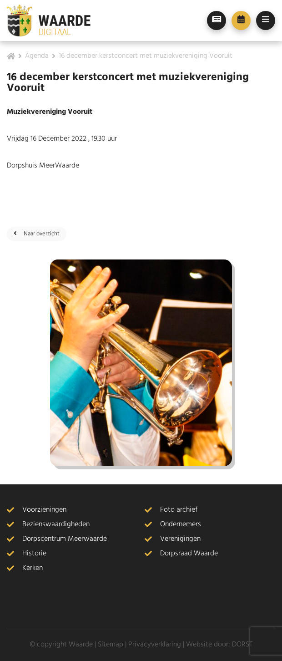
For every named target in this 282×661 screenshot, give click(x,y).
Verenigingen (180, 539)
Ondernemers (180, 524)
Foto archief (178, 510)
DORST (242, 644)
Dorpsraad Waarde (189, 553)
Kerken (32, 568)
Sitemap (110, 644)
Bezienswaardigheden (56, 524)
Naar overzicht (37, 233)
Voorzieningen (44, 510)
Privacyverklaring (154, 644)
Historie (34, 553)
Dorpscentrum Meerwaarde (64, 539)
